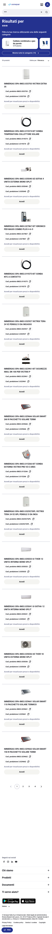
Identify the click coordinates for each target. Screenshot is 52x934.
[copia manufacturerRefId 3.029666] (17, 429)
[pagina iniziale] (14, 4)
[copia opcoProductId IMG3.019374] (18, 139)
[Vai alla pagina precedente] (10, 786)
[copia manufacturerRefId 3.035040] (17, 191)
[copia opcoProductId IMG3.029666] (18, 424)
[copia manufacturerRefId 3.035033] (17, 572)
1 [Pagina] (17, 786)
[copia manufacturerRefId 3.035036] (17, 667)
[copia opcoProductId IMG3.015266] (18, 471)
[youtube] (16, 862)
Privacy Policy (6, 922)
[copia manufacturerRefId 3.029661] (17, 714)
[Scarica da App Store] (28, 901)
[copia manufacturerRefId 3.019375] (17, 286)
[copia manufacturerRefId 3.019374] (17, 144)
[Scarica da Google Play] (11, 901)
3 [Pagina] (29, 786)
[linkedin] (12, 862)
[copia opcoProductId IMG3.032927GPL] (20, 519)
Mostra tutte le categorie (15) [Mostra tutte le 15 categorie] (26, 53)
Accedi (22, 106)
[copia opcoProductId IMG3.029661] (18, 709)
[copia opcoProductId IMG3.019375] (18, 281)
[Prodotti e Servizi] (4, 4)
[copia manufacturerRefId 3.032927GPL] (19, 524)
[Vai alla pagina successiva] (41, 786)
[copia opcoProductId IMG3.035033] (18, 567)
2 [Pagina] (23, 786)
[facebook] (4, 862)
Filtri (7, 930)
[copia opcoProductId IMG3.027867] (18, 234)
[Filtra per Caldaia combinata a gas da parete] (20, 43)
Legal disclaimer (7, 926)
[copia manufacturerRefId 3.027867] (17, 239)
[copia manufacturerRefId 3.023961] (17, 381)
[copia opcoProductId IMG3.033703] (18, 91)
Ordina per (33, 60)
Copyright (42, 922)
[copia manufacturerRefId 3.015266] (17, 476)
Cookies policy (18, 922)
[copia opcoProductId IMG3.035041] (18, 614)
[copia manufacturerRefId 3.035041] (17, 619)
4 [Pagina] (35, 786)
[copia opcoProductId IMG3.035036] (18, 662)
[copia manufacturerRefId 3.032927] (17, 334)
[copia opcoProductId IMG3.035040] (18, 186)
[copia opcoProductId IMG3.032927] (18, 329)
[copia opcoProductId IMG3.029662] (18, 757)
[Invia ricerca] (46, 12)
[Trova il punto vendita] (41, 4)
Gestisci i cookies (31, 922)
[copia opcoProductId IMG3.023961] (18, 376)
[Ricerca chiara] (41, 12)
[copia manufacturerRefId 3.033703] (17, 96)
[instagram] (8, 862)
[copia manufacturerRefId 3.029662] (17, 762)
